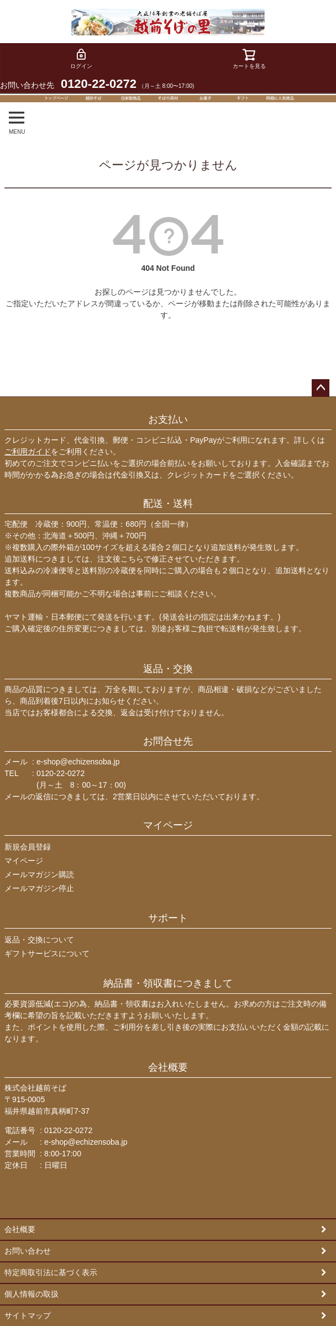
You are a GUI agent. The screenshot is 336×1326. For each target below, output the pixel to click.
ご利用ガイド (27, 451)
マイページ (168, 825)
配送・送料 (168, 503)
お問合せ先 (168, 741)
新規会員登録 (27, 846)
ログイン (81, 58)
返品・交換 (168, 668)
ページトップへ (320, 388)
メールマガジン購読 (39, 874)
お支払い (168, 419)
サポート (168, 918)
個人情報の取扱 (31, 1294)
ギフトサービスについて (47, 953)
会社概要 (168, 1067)
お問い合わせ (27, 1250)
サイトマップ (27, 1315)
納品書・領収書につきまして (168, 983)
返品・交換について (39, 939)
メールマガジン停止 (39, 888)
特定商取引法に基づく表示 (50, 1272)
